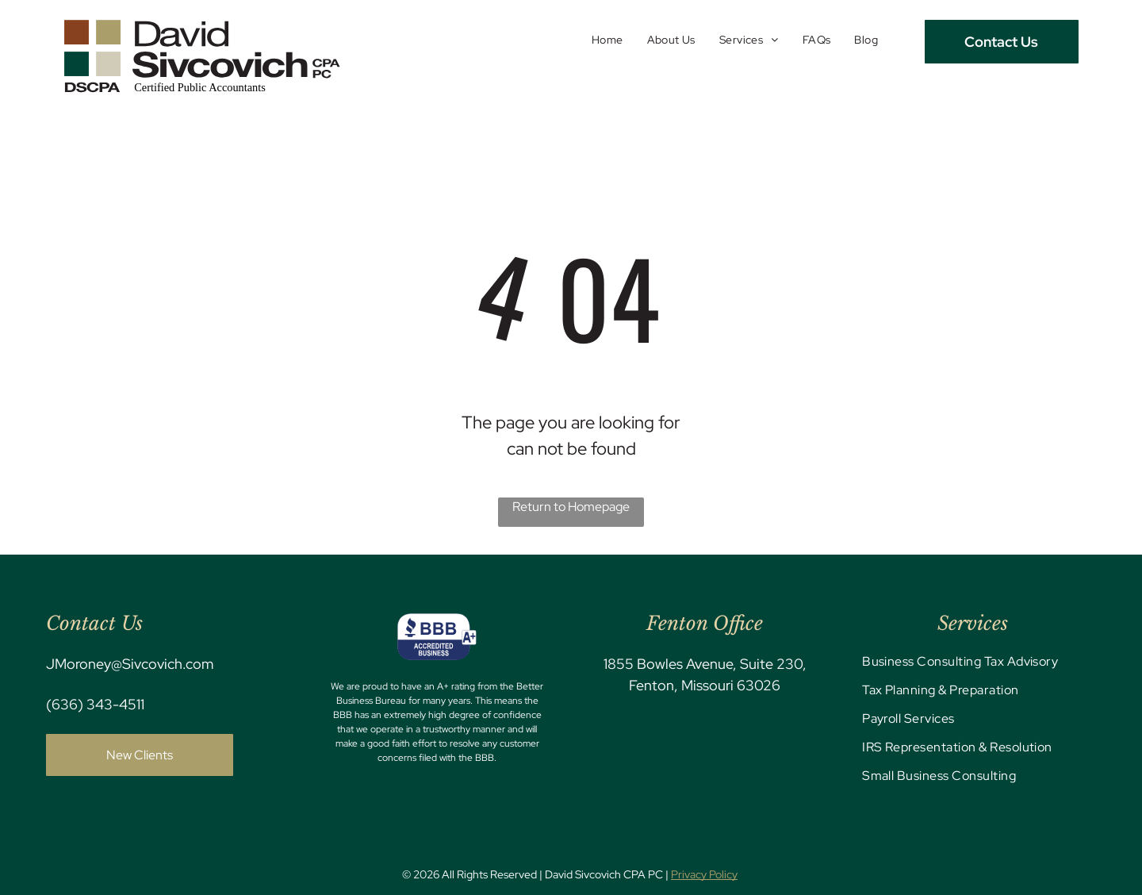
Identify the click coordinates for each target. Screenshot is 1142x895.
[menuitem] (607, 40)
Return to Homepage (571, 506)
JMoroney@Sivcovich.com (129, 664)
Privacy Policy (704, 874)
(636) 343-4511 (95, 704)
